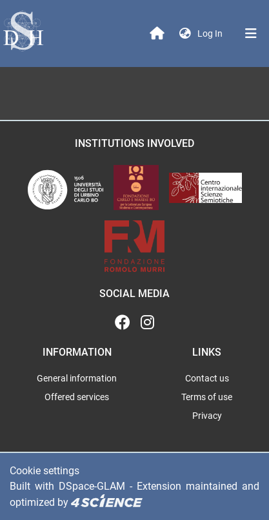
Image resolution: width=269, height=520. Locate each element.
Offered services (77, 397)
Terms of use (206, 397)
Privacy (207, 415)
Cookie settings (44, 471)
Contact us (207, 378)
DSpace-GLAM (92, 486)
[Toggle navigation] (251, 33)
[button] (185, 34)
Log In (211, 33)
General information (77, 378)
